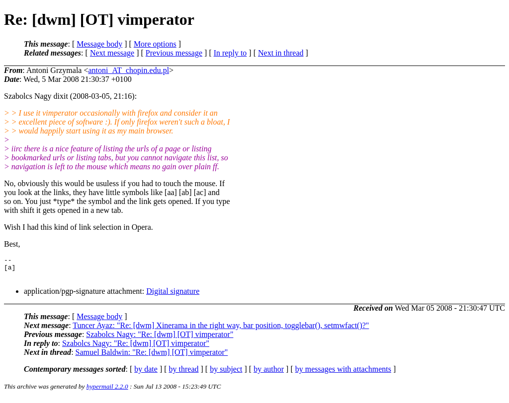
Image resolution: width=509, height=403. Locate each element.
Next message (112, 53)
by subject (226, 373)
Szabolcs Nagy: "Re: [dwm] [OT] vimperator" (159, 339)
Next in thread (281, 53)
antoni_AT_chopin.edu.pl (128, 70)
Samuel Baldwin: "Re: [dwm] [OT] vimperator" (152, 356)
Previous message (174, 53)
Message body (99, 44)
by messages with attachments (343, 373)
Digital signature (172, 295)
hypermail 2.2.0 (107, 391)
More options (155, 44)
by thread (184, 373)
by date (146, 373)
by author (269, 373)
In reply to (230, 53)
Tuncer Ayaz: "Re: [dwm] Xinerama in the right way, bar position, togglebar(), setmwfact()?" (221, 330)
